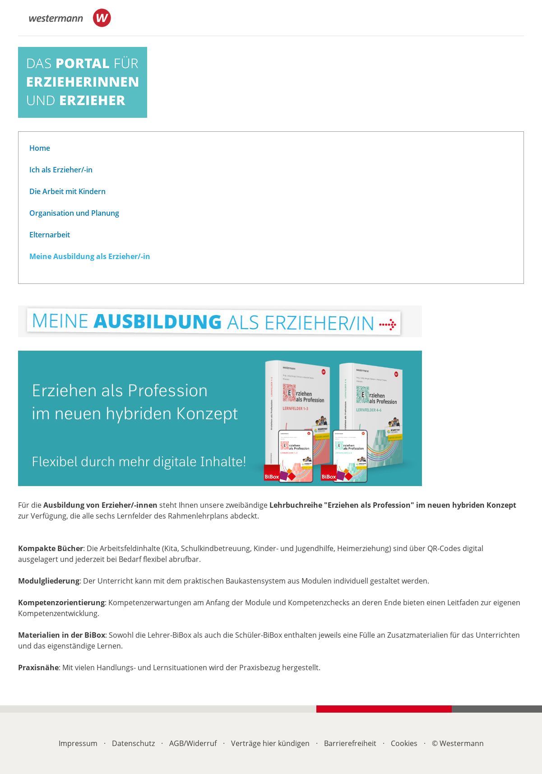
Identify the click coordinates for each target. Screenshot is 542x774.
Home (39, 148)
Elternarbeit (49, 235)
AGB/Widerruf (193, 743)
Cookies (404, 743)
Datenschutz (133, 743)
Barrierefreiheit (350, 743)
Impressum (78, 743)
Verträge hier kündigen (270, 743)
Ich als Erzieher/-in (61, 170)
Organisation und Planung (74, 213)
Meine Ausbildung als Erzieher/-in (89, 256)
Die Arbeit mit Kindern (67, 191)
